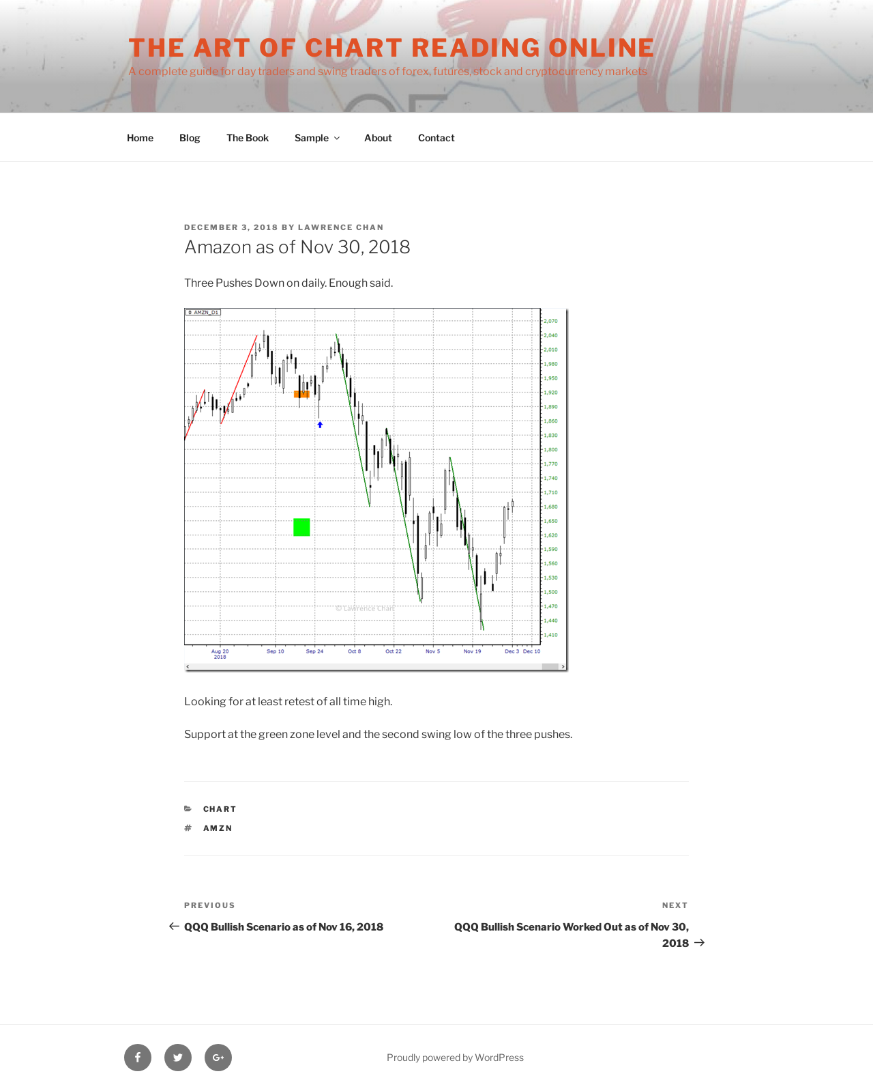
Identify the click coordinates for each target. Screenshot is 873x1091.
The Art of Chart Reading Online (392, 48)
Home (140, 137)
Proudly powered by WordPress (455, 1057)
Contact (436, 137)
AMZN (218, 828)
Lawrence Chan (341, 227)
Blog (190, 137)
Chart (220, 809)
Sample (318, 137)
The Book (247, 137)
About (378, 137)
